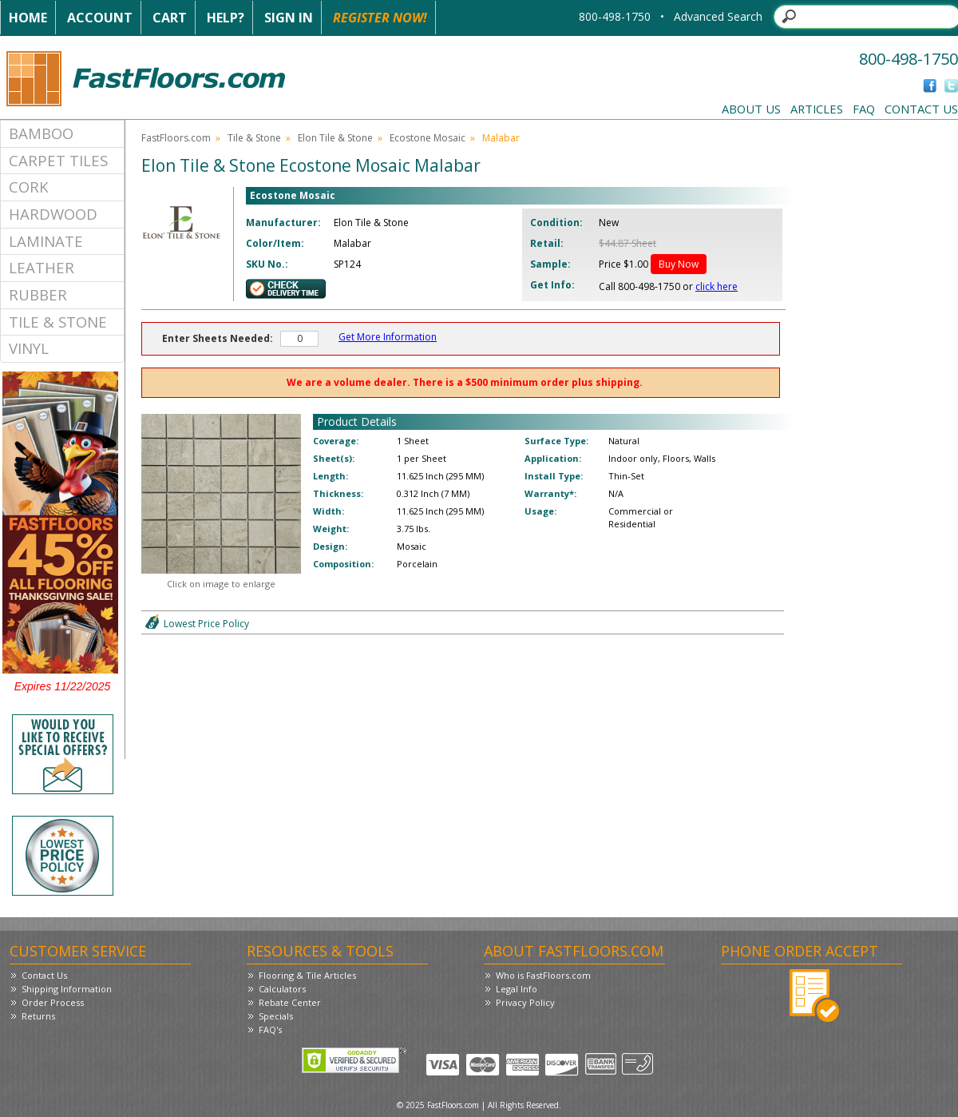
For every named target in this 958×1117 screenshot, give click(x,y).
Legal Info (516, 989)
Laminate (46, 241)
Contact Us (921, 109)
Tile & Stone (58, 322)
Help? (225, 17)
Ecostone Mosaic (427, 138)
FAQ (864, 109)
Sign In (288, 17)
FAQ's (270, 1030)
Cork (29, 187)
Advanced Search (718, 16)
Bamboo (41, 133)
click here (716, 286)
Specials (276, 1016)
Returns (38, 1016)
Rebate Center (290, 1002)
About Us (751, 109)
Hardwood (53, 214)
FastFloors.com (176, 138)
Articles (816, 109)
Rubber (38, 294)
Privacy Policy (525, 1002)
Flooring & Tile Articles (307, 975)
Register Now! (380, 17)
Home (28, 17)
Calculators (282, 989)
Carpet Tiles (58, 160)
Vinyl (29, 348)
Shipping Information (67, 989)
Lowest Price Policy (206, 623)
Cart (169, 17)
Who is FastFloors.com (543, 975)
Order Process (53, 1002)
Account (100, 17)
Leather (41, 267)
